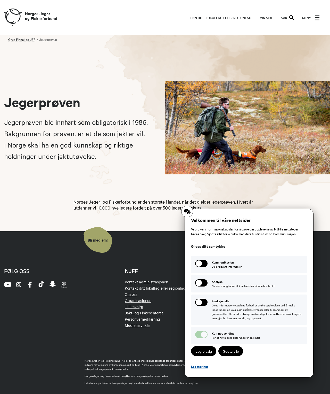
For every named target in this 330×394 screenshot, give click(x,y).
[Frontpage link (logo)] (12, 17)
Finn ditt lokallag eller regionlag (220, 17)
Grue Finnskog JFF (21, 39)
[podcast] (64, 284)
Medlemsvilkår (137, 325)
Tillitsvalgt (134, 306)
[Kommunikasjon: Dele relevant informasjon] (249, 264)
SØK (287, 17)
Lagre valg (203, 351)
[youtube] (7, 284)
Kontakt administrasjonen (146, 281)
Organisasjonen (138, 300)
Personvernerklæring (142, 319)
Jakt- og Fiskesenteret (144, 312)
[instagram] (18, 284)
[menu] (311, 18)
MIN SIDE (266, 17)
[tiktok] (41, 284)
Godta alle (231, 351)
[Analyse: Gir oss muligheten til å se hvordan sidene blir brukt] (249, 283)
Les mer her (199, 366)
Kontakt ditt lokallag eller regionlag (155, 288)
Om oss (131, 294)
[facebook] (30, 284)
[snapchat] (53, 284)
